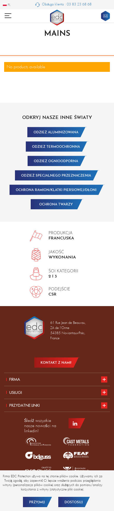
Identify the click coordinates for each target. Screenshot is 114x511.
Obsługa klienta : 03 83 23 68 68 (63, 4)
